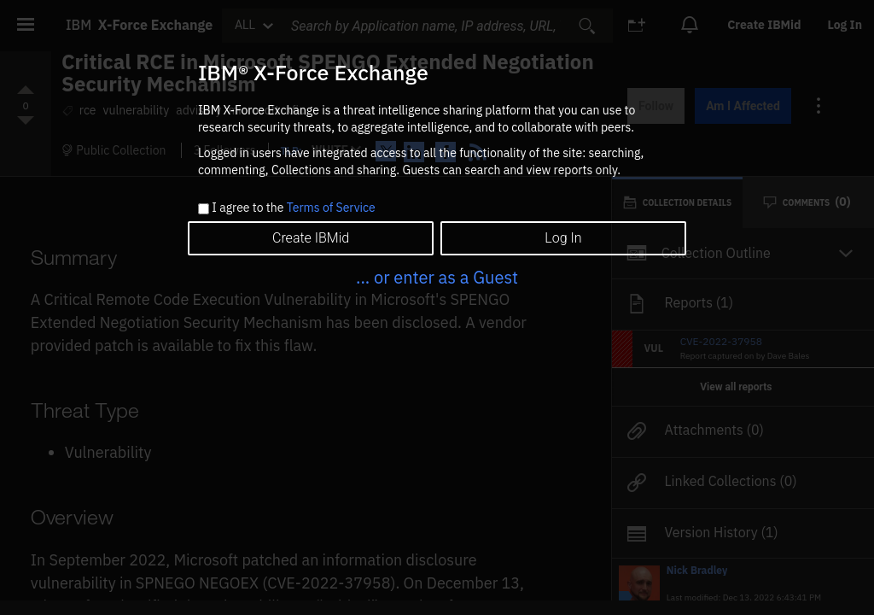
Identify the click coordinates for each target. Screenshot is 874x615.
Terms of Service (331, 207)
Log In (563, 238)
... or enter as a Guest (437, 277)
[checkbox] (203, 208)
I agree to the (293, 208)
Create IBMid (310, 238)
